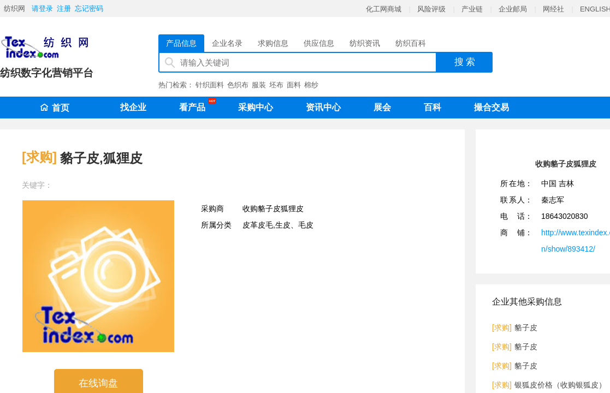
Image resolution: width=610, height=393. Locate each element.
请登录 (42, 8)
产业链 (472, 9)
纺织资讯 (365, 43)
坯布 (276, 85)
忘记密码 (89, 8)
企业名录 (227, 43)
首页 (54, 107)
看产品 (195, 105)
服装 (259, 85)
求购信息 (273, 43)
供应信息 (319, 43)
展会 (382, 107)
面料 (294, 85)
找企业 (133, 107)
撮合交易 (491, 107)
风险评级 (431, 9)
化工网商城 (383, 9)
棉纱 (311, 85)
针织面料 (210, 85)
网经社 (553, 9)
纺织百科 (410, 43)
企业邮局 (513, 9)
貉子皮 (525, 327)
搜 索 (465, 62)
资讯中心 (323, 107)
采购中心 (255, 107)
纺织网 (14, 8)
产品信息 (181, 43)
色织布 (237, 85)
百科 (432, 107)
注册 (64, 8)
